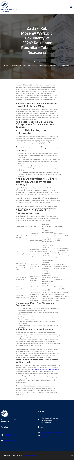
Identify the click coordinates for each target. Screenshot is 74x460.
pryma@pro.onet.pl (47, 436)
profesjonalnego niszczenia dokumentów (44, 369)
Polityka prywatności (30, 456)
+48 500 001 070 (10, 435)
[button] (70, 7)
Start (33, 61)
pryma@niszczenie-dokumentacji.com (53, 433)
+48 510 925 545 (9, 440)
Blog (40, 61)
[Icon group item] (71, 455)
